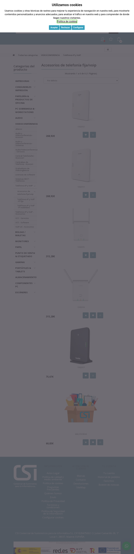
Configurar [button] (78, 27)
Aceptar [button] (54, 27)
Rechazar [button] (65, 27)
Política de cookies (67, 21)
